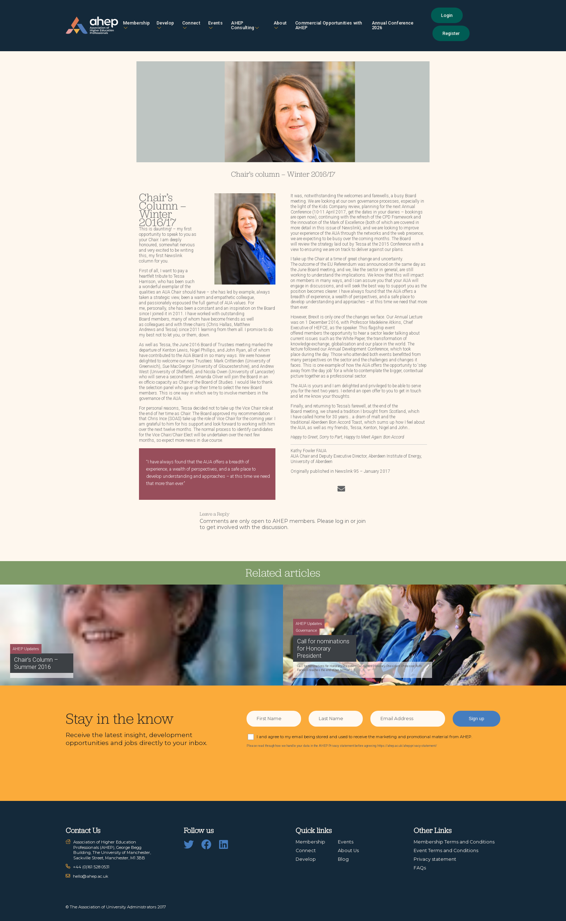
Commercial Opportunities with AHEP (328, 25)
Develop (165, 25)
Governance (306, 630)
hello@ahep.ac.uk (90, 876)
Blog (343, 859)
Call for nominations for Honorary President (323, 648)
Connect (191, 25)
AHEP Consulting (245, 25)
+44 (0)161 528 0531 (91, 866)
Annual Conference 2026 (393, 25)
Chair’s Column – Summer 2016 (36, 663)
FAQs (420, 868)
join (361, 521)
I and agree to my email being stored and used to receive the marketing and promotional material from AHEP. (364, 736)
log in (342, 521)
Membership (136, 25)
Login (447, 15)
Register (451, 33)
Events (215, 25)
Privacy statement (435, 859)
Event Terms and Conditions (446, 850)
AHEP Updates (26, 649)
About (280, 25)
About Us (348, 850)
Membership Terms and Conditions (454, 842)
